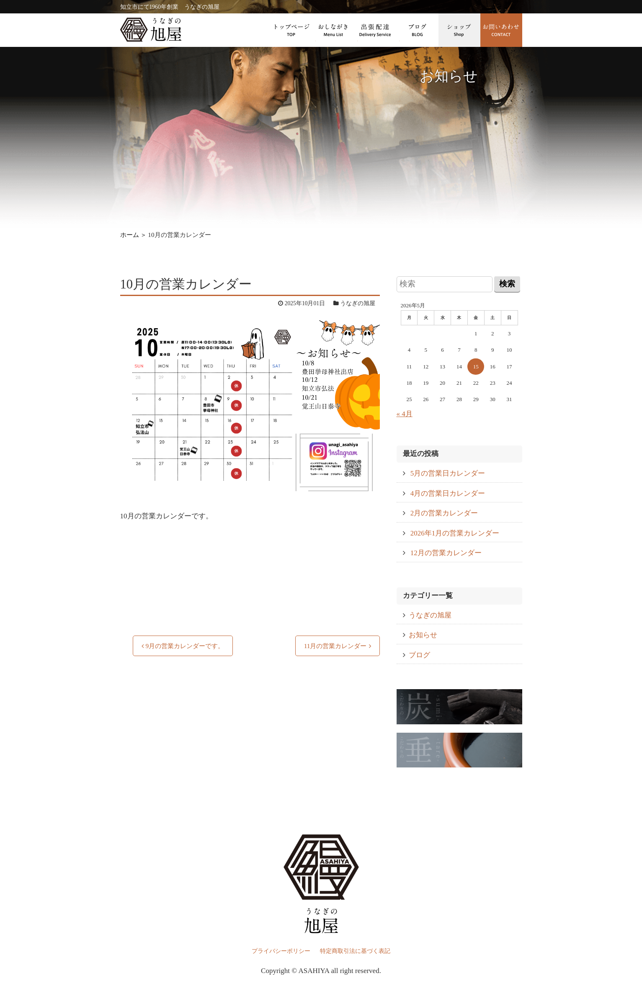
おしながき (334, 30)
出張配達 (376, 30)
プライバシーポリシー (281, 951)
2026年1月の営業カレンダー (455, 533)
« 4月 (405, 414)
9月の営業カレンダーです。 (185, 645)
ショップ (459, 30)
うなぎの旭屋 (430, 615)
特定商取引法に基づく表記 (355, 951)
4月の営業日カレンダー (447, 493)
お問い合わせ (501, 30)
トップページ (292, 30)
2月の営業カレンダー (444, 513)
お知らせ (423, 635)
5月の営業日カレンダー (447, 473)
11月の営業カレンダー (335, 645)
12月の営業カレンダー (446, 553)
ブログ (417, 30)
